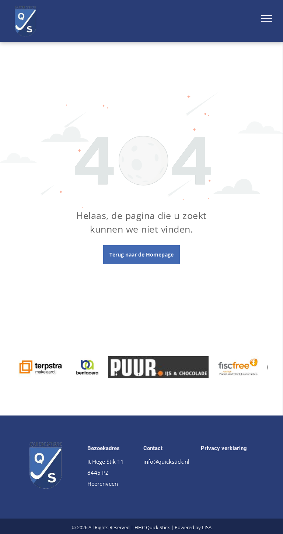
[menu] (266, 18)
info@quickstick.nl (166, 461)
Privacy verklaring (224, 448)
